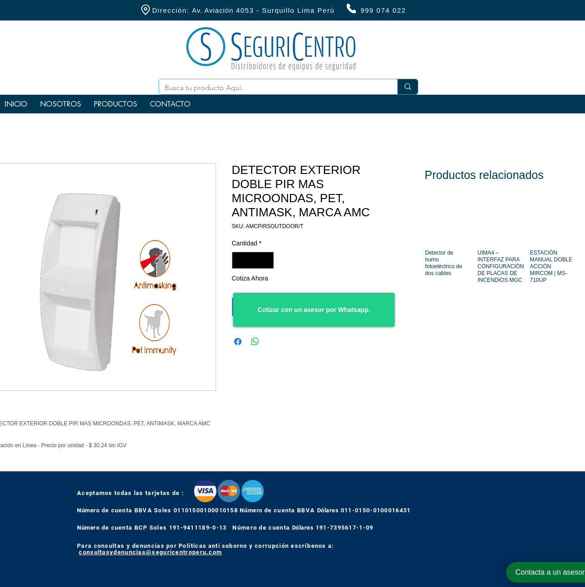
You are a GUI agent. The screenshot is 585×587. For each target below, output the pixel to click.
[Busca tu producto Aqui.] (271, 88)
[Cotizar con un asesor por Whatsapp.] (314, 310)
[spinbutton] (253, 260)
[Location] (145, 10)
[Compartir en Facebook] (237, 341)
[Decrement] (239, 260)
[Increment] (266, 260)
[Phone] (351, 8)
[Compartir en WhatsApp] (255, 341)
